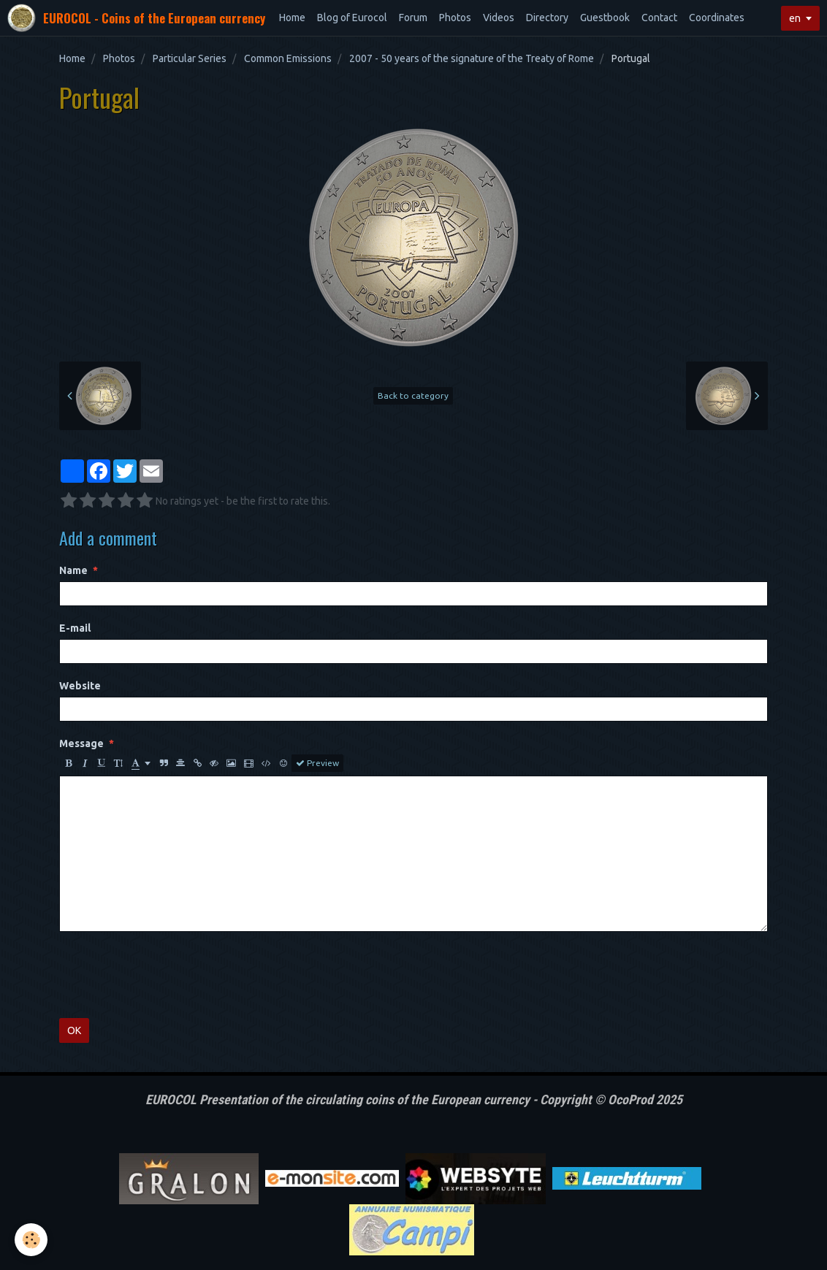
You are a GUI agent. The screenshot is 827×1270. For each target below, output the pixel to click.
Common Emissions (288, 58)
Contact (659, 17)
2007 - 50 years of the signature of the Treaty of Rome (471, 58)
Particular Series (189, 58)
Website (80, 686)
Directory (547, 17)
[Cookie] (31, 1239)
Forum (413, 17)
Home (292, 17)
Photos (455, 17)
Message (81, 743)
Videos (498, 17)
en (795, 18)
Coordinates (716, 17)
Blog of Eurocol (352, 17)
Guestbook (605, 17)
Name (73, 570)
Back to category (413, 395)
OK (74, 1030)
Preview (317, 763)
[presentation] (170, 974)
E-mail (75, 628)
